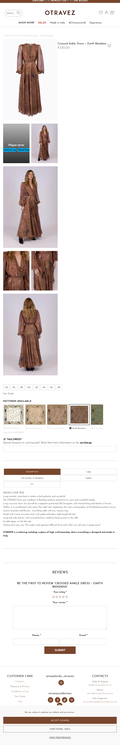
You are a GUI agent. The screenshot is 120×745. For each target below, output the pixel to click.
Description (32, 472)
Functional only (60, 729)
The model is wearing (32, 478)
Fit (32, 484)
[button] (108, 45)
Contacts (20, 681)
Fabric (89, 478)
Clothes (14, 36)
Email (83, 635)
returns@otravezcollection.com (100, 693)
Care (88, 472)
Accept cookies (60, 721)
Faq (20, 701)
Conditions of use (20, 691)
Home (6, 36)
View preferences (60, 738)
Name (36, 635)
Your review (60, 602)
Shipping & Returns (20, 686)
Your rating (60, 592)
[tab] (32, 472)
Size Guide (20, 696)
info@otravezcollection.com (100, 685)
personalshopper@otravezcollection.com (100, 702)
